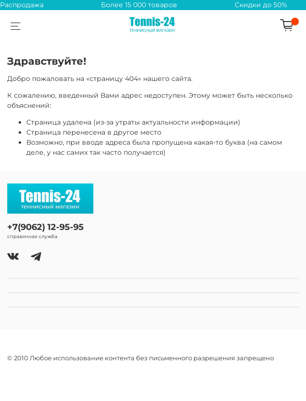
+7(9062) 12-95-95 (45, 226)
